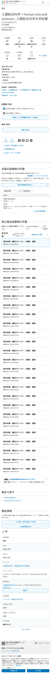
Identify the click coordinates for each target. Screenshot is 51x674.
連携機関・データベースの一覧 (38, 176)
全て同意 (38, 671)
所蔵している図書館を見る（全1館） (26, 117)
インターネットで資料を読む (10, 651)
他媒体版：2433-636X (9, 95)
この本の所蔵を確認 (40, 211)
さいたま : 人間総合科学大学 (13, 599)
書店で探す (25, 130)
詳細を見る (18, 665)
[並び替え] (10, 190)
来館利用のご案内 (40, 234)
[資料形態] (24, 190)
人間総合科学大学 (9, 585)
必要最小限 (13, 671)
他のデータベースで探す (12, 153)
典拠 (25, 590)
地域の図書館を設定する (33, 185)
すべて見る (43, 55)
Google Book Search (13, 500)
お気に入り (6, 140)
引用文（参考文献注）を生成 (13, 145)
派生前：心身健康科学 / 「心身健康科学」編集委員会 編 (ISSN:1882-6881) (21, 91)
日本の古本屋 (10, 497)
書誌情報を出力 (9, 149)
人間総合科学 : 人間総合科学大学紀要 (16, 566)
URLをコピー (12, 140)
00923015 (6, 587)
